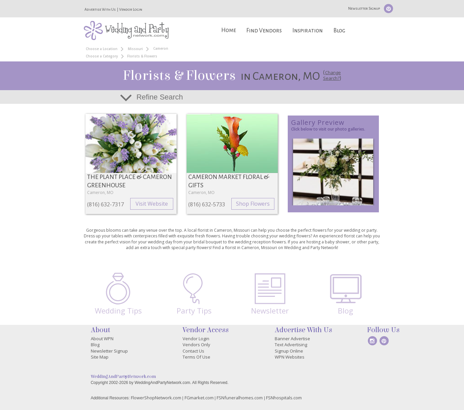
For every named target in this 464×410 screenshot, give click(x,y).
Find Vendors (264, 30)
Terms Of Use (196, 357)
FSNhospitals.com (284, 398)
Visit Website (152, 203)
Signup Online (289, 351)
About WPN (102, 339)
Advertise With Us (100, 9)
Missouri (135, 48)
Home (228, 30)
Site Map (99, 357)
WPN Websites (289, 357)
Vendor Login (130, 9)
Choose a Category (102, 56)
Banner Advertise (292, 339)
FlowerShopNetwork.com (156, 398)
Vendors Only (196, 345)
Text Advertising (291, 345)
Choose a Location (102, 48)
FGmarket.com (199, 398)
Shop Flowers (253, 203)
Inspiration (307, 30)
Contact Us (193, 351)
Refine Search (160, 97)
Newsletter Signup (364, 8)
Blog (339, 30)
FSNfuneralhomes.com (240, 398)
